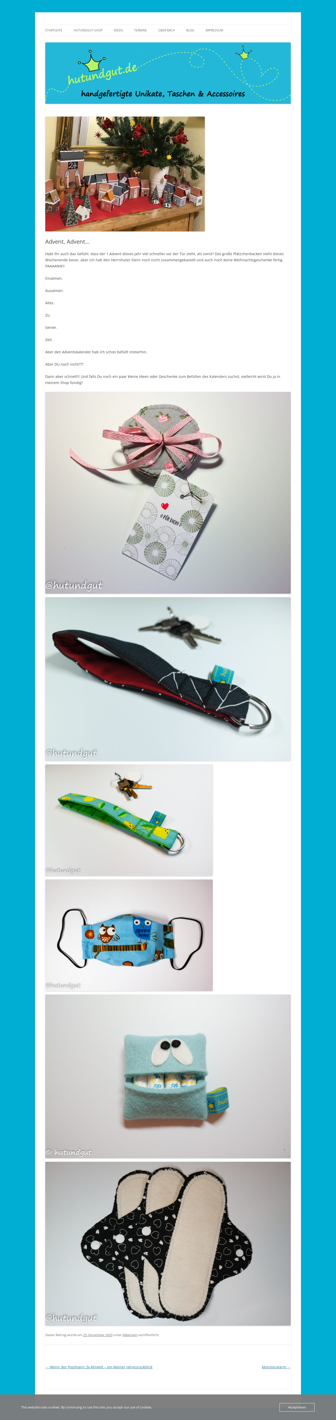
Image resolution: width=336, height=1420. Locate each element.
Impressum (214, 30)
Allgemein (129, 1335)
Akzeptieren (297, 1407)
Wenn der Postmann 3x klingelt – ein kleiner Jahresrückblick (98, 1367)
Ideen (118, 30)
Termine (140, 30)
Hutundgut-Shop (88, 30)
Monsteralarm (276, 1367)
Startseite (53, 30)
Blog (190, 30)
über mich (166, 30)
